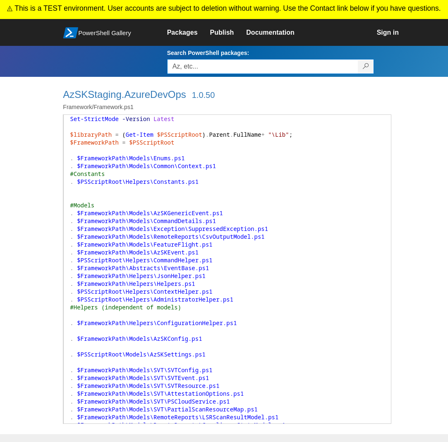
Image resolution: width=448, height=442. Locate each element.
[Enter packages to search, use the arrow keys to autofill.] (262, 66)
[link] (188, 33)
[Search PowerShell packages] (366, 66)
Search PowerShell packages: (208, 53)
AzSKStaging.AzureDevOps (124, 94)
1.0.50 (203, 95)
